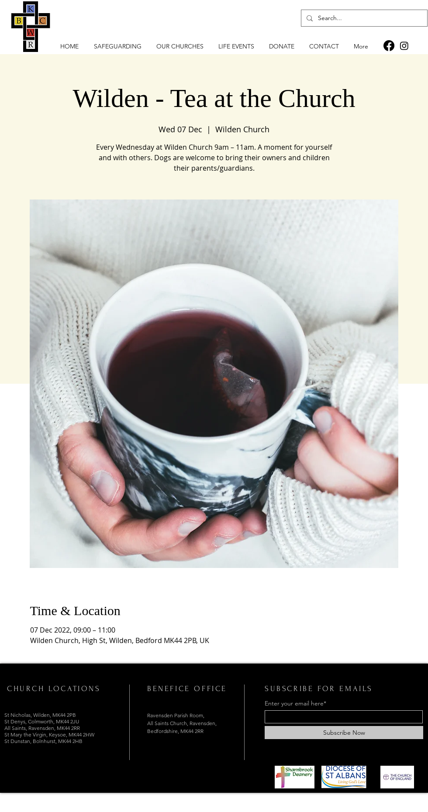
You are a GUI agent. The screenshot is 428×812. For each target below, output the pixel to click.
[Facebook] (388, 45)
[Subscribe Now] (344, 732)
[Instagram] (404, 45)
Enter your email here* (295, 703)
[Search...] (363, 18)
